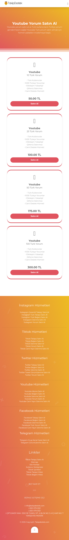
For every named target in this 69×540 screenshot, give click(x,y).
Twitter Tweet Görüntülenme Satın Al (34, 372)
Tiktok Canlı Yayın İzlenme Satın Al (34, 349)
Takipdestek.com (42, 522)
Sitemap (34, 462)
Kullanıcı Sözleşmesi (34, 467)
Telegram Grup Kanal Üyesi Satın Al (34, 440)
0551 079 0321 (34, 508)
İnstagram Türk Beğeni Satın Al (35, 317)
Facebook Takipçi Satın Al (34, 418)
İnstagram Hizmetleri (34, 305)
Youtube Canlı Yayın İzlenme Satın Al (34, 401)
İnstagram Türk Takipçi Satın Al (34, 315)
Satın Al (34, 104)
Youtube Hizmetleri (34, 384)
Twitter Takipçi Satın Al (34, 365)
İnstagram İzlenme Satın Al (34, 320)
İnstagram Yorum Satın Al (34, 322)
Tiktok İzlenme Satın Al (34, 344)
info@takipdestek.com (34, 506)
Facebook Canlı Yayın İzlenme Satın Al (34, 428)
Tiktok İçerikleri (34, 470)
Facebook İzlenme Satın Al (34, 423)
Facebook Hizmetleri (34, 410)
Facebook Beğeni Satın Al (34, 420)
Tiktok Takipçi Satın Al (34, 339)
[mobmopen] (67, 2)
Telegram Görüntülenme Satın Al (34, 443)
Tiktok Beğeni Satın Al (34, 341)
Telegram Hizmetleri (34, 433)
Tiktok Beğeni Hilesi (34, 475)
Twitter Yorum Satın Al (34, 375)
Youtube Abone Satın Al (34, 391)
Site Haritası (34, 465)
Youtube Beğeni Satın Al (34, 394)
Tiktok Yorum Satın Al (34, 346)
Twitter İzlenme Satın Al (34, 370)
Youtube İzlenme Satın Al (34, 396)
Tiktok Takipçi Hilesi (34, 472)
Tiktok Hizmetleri (34, 331)
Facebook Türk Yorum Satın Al (34, 425)
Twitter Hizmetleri (34, 358)
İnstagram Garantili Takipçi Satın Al (34, 312)
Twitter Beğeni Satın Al (34, 367)
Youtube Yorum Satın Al (34, 399)
